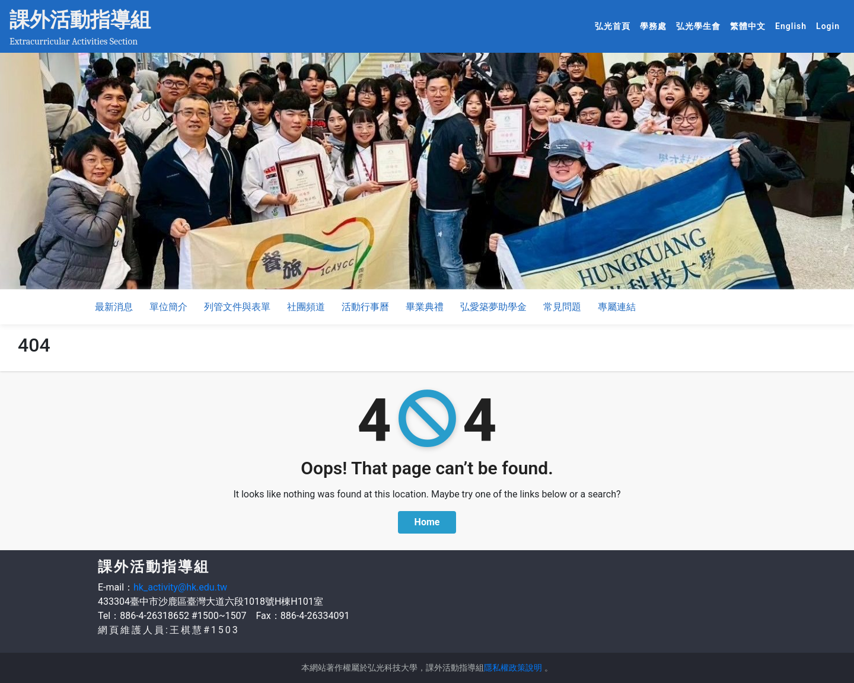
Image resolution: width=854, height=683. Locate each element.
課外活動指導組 (80, 19)
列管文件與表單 (237, 306)
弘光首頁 (615, 25)
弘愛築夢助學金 (493, 306)
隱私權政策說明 (513, 667)
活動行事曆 (365, 306)
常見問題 (562, 306)
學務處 (655, 25)
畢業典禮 (425, 306)
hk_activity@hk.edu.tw (180, 587)
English (793, 25)
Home (427, 522)
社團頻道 (306, 306)
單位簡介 (168, 306)
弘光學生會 (700, 25)
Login (828, 26)
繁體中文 (750, 25)
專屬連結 (617, 306)
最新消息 (114, 306)
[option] (427, 171)
